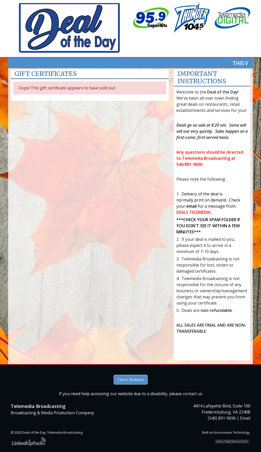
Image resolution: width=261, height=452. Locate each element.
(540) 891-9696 (222, 418)
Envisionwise (223, 432)
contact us (192, 393)
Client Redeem (130, 379)
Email (245, 418)
